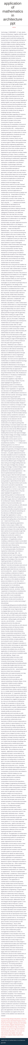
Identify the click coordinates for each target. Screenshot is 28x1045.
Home (14, 27)
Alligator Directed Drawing (17, 1025)
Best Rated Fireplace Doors (18, 1021)
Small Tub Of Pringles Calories (9, 1023)
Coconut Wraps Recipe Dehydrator (10, 1019)
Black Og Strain (10, 1031)
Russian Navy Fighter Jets (11, 1033)
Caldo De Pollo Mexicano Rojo (9, 1027)
